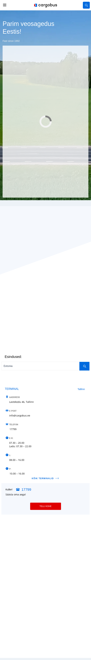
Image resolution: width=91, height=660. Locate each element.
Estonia (46, 366)
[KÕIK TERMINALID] (57, 478)
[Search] (84, 366)
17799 (13, 429)
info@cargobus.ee (19, 415)
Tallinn (81, 389)
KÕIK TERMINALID (43, 478)
